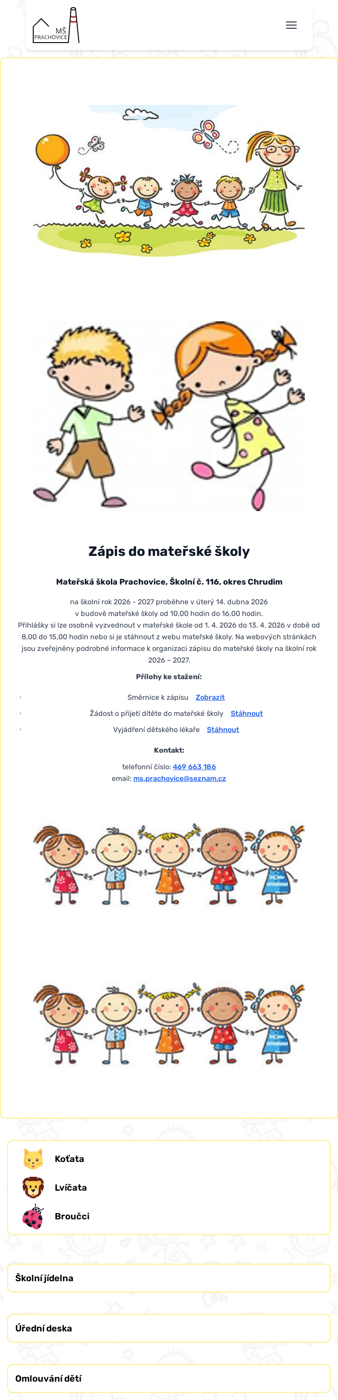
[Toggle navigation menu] (291, 25)
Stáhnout (247, 713)
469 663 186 (194, 767)
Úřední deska (43, 1328)
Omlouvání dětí (48, 1378)
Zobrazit (210, 697)
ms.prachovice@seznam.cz (179, 778)
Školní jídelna (44, 1278)
